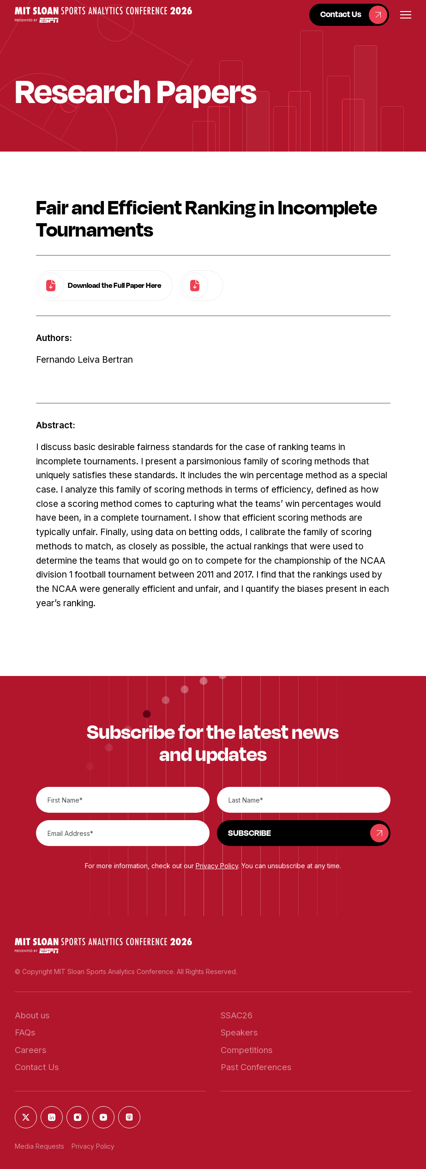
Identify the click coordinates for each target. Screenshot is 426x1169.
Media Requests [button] (39, 1146)
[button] (103, 14)
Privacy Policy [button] (217, 866)
